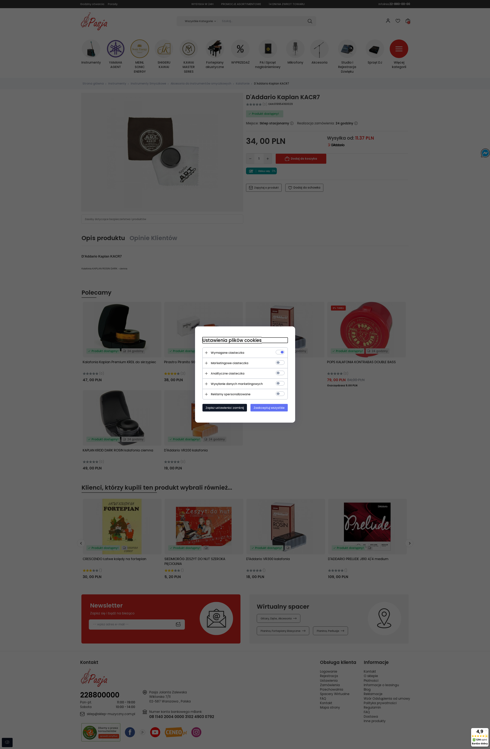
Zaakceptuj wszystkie (269, 408)
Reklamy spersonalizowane (230, 394)
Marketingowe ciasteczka (229, 363)
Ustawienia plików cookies (232, 340)
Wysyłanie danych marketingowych (237, 384)
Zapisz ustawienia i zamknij (225, 408)
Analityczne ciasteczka (227, 373)
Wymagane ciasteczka (227, 353)
